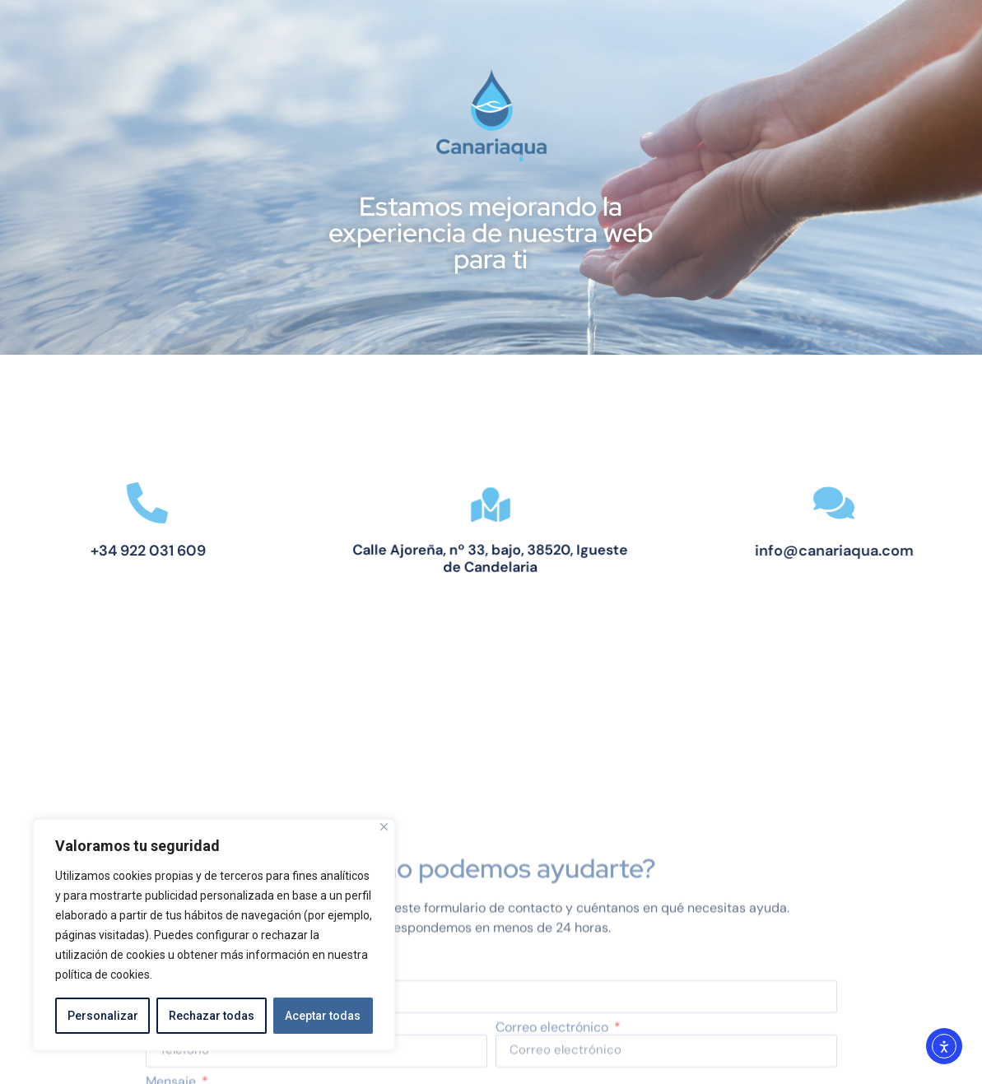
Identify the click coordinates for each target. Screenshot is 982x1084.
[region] (214, 935)
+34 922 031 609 (121, 551)
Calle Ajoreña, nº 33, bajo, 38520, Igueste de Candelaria (491, 556)
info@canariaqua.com (861, 551)
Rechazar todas (211, 1015)
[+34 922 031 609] (121, 502)
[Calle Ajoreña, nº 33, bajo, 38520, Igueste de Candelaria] (490, 507)
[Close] (384, 826)
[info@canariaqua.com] (861, 502)
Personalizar (102, 1015)
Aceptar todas (323, 1015)
